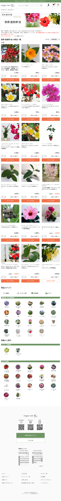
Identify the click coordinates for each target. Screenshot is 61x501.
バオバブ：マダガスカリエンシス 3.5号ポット (29, 267)
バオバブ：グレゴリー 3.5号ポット (51, 145)
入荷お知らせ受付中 (50, 280)
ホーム (3, 473)
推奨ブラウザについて (7, 483)
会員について (5, 476)
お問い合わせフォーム (30, 435)
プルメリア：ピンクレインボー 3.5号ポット (50, 67)
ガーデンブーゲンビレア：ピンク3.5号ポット (50, 107)
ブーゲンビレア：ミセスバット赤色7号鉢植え (10, 147)
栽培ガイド (4, 479)
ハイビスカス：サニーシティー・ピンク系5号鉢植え (30, 227)
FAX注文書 (30, 440)
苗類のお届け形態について (8, 36)
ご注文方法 (24, 473)
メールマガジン (44, 483)
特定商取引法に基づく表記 (28, 483)
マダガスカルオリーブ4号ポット (9, 227)
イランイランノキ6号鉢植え (49, 268)
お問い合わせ (25, 479)
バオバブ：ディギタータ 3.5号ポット (10, 187)
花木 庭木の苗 (3, 9)
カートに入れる (10, 79)
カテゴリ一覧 (44, 473)
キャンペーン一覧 (26, 476)
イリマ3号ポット (25, 67)
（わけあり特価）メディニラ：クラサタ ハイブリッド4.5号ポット (51, 188)
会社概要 (43, 476)
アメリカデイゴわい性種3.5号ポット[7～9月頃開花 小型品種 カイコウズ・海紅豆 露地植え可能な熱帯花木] (10, 68)
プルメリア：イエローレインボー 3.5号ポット (30, 146)
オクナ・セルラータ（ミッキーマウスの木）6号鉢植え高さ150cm (10, 267)
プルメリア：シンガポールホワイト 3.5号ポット (10, 107)
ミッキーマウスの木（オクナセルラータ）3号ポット (30, 107)
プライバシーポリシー (46, 479)
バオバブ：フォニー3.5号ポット (29, 186)
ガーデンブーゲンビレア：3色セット (50, 227)
